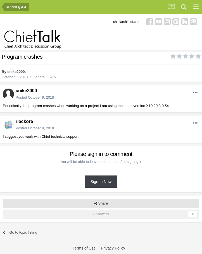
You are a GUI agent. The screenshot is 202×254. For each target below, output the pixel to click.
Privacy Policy (113, 248)
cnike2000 (16, 72)
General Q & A (44, 77)
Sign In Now (101, 181)
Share (101, 203)
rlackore (24, 121)
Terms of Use (84, 248)
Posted (35, 97)
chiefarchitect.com (126, 22)
